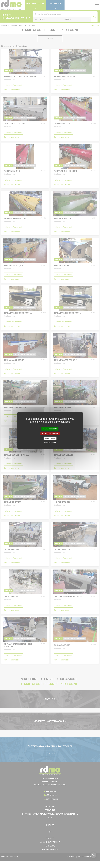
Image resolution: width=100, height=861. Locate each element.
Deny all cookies (50, 433)
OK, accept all (50, 429)
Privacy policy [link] (50, 443)
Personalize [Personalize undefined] (50, 438)
